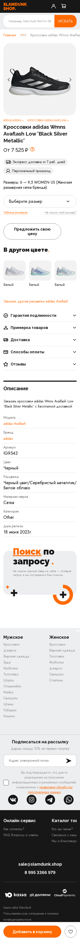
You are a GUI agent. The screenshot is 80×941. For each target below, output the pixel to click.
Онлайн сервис (19, 820)
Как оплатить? (13, 829)
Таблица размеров (15, 212)
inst (31, 800)
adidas (8, 438)
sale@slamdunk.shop (40, 864)
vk (13, 800)
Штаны (8, 704)
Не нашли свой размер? (61, 212)
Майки (8, 692)
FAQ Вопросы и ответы (20, 835)
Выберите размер (25, 201)
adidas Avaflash (14, 423)
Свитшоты (10, 698)
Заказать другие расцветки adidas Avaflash (35, 301)
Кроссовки (11, 644)
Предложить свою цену (32, 231)
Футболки (10, 668)
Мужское (13, 637)
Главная (9, 35)
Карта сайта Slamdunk (17, 907)
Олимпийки (12, 686)
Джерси (9, 650)
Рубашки (9, 710)
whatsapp (69, 800)
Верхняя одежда (16, 656)
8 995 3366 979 (40, 872)
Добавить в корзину (32, 931)
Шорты (8, 680)
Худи (7, 662)
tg (50, 800)
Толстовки (10, 674)
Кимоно (9, 716)
